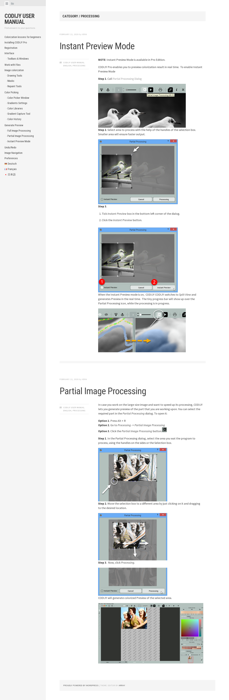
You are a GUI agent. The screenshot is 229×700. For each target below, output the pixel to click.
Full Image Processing (19, 130)
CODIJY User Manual (19, 19)
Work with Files (13, 64)
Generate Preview (14, 125)
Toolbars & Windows (18, 58)
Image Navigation (13, 152)
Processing (79, 65)
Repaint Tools (14, 86)
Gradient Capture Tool (18, 113)
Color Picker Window (18, 97)
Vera (84, 34)
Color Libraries (15, 108)
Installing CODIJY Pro (16, 42)
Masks (10, 80)
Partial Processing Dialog (128, 78)
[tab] (6, 3)
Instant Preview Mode (18, 141)
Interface (9, 53)
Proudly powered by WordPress (81, 685)
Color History (14, 119)
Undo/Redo (10, 147)
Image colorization (14, 70)
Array (122, 685)
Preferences (11, 158)
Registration (11, 47)
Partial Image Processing (20, 135)
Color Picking (11, 92)
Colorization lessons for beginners (23, 37)
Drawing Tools (14, 75)
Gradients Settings (17, 103)
